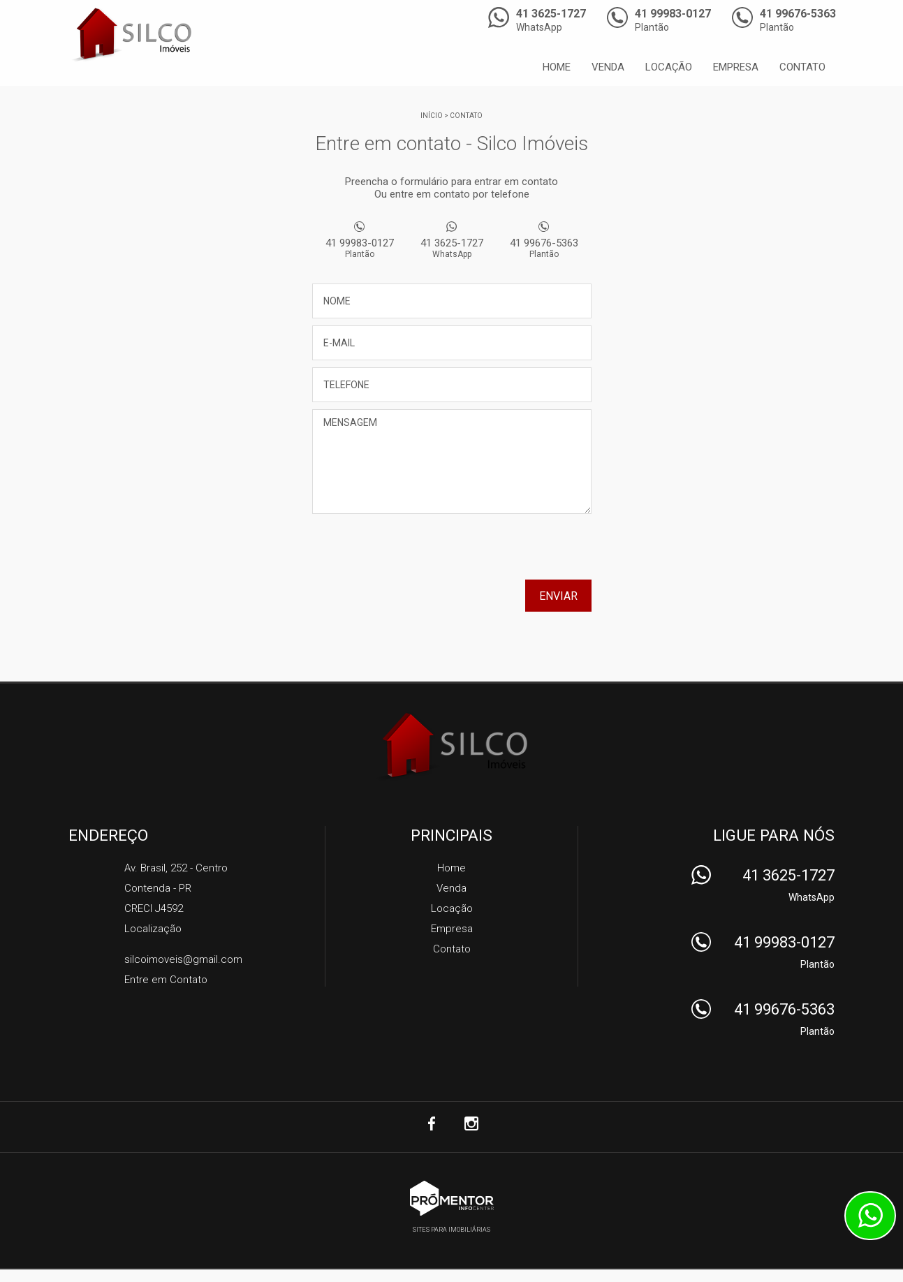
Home (557, 67)
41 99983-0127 (359, 248)
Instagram (471, 1123)
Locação (668, 67)
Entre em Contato (165, 979)
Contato (802, 67)
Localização (153, 928)
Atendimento (870, 1215)
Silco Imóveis (451, 746)
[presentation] (502, 552)
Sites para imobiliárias (451, 1229)
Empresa (735, 67)
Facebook (432, 1123)
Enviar (558, 596)
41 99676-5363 (544, 248)
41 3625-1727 (452, 248)
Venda (608, 67)
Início (431, 115)
